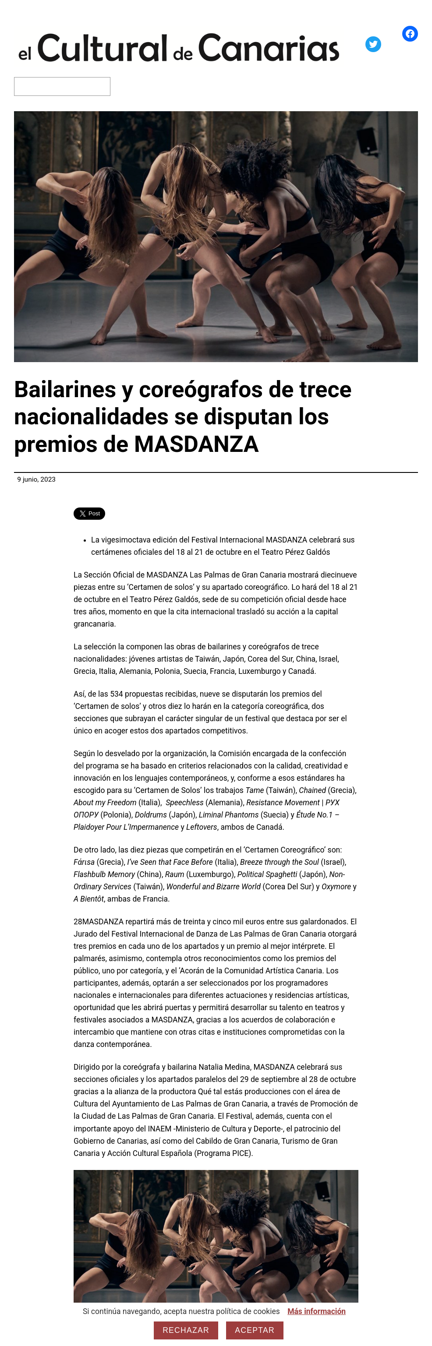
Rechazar (186, 1330)
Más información (316, 1311)
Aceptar (255, 1330)
